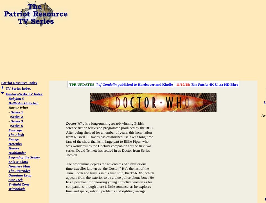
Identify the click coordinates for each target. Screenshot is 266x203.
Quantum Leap (19, 175)
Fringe (13, 139)
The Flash (16, 135)
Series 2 (17, 116)
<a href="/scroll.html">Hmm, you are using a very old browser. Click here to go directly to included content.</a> (153, 84)
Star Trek (15, 180)
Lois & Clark (18, 162)
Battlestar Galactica (23, 103)
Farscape (15, 130)
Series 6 (17, 125)
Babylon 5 (16, 98)
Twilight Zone (19, 184)
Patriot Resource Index (19, 83)
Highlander (17, 153)
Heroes (13, 148)
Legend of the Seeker (24, 157)
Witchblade (16, 189)
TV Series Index (18, 88)
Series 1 (17, 112)
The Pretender (19, 171)
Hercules (15, 144)
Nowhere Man (19, 166)
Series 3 (17, 121)
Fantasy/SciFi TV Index (24, 94)
